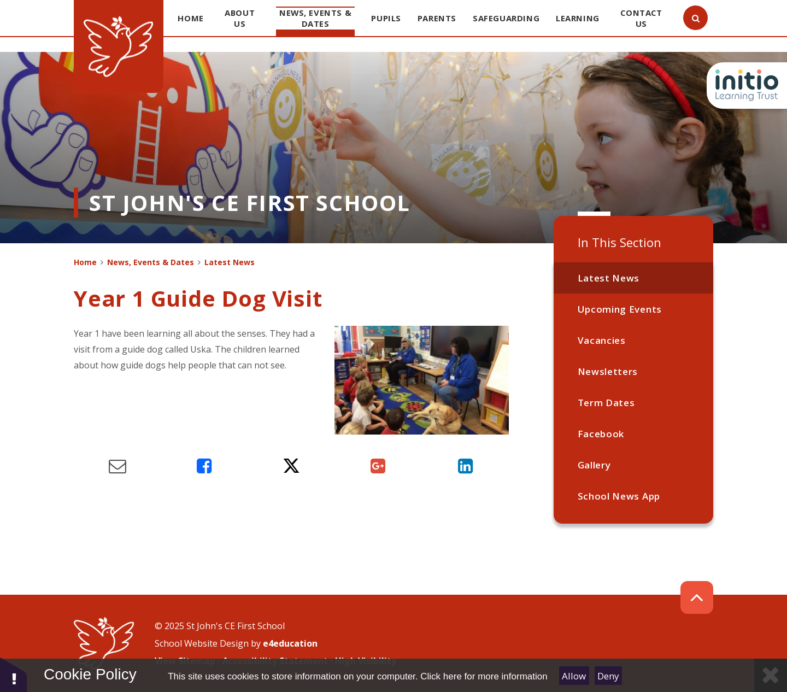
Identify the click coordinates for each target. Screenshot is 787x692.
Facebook (601, 433)
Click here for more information (483, 676)
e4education (290, 643)
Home (85, 262)
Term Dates (606, 402)
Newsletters (608, 371)
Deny (608, 676)
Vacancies (602, 340)
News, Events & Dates (150, 262)
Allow (574, 676)
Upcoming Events (620, 309)
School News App (619, 496)
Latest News (608, 278)
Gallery (594, 465)
